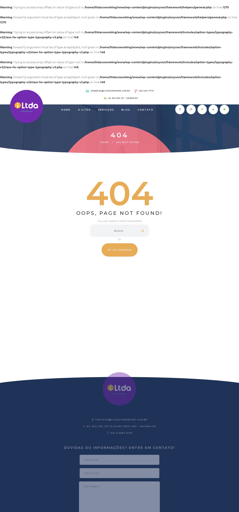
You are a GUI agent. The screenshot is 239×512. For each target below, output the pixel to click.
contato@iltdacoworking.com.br (121, 421)
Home (66, 109)
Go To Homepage (119, 250)
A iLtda (84, 109)
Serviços (106, 109)
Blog (125, 109)
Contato (145, 109)
